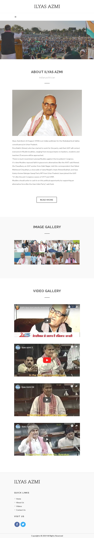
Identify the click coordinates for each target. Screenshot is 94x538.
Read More (46, 199)
